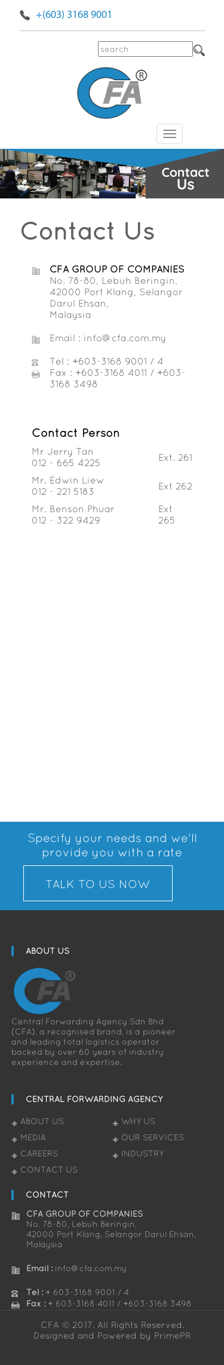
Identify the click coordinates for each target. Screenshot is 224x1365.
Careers (39, 1153)
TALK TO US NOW (97, 883)
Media (33, 1137)
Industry (142, 1153)
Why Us (138, 1121)
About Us (42, 1121)
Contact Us (49, 1169)
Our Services (152, 1137)
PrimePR (172, 1335)
